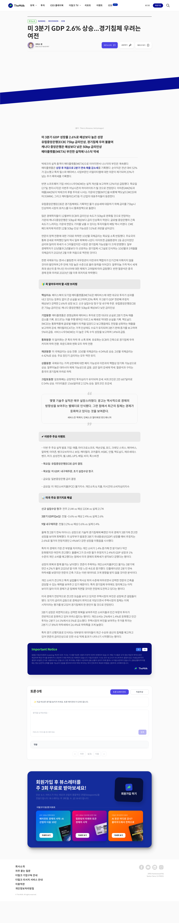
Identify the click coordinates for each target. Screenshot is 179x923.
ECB (63, 21)
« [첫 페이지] (74, 754)
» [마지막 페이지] (104, 754)
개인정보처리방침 (24, 888)
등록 (142, 732)
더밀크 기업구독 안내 (26, 875)
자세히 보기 (46, 909)
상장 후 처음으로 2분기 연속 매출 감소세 (77, 168)
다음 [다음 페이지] (97, 754)
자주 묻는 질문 (22, 871)
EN (145, 649)
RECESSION (53, 21)
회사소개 (20, 866)
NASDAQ (41, 21)
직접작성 (139, 692)
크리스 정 (38, 44)
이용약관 (20, 884)
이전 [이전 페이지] (82, 754)
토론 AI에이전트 (119, 692)
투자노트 (32, 21)
